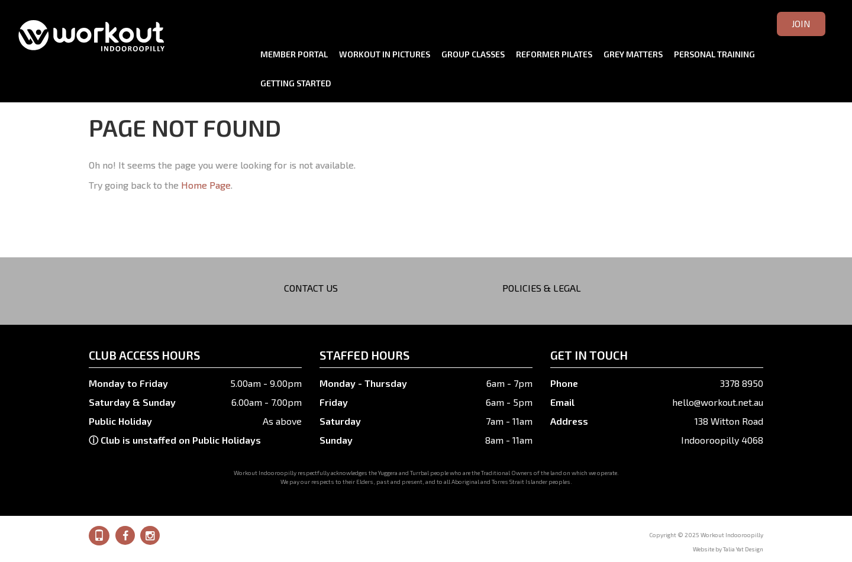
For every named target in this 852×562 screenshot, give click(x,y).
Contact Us (311, 287)
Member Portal (294, 54)
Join (801, 23)
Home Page (206, 184)
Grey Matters (633, 54)
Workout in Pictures (384, 54)
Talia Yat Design (743, 549)
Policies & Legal (541, 287)
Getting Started (295, 83)
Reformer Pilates (554, 54)
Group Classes (473, 54)
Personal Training (714, 54)
